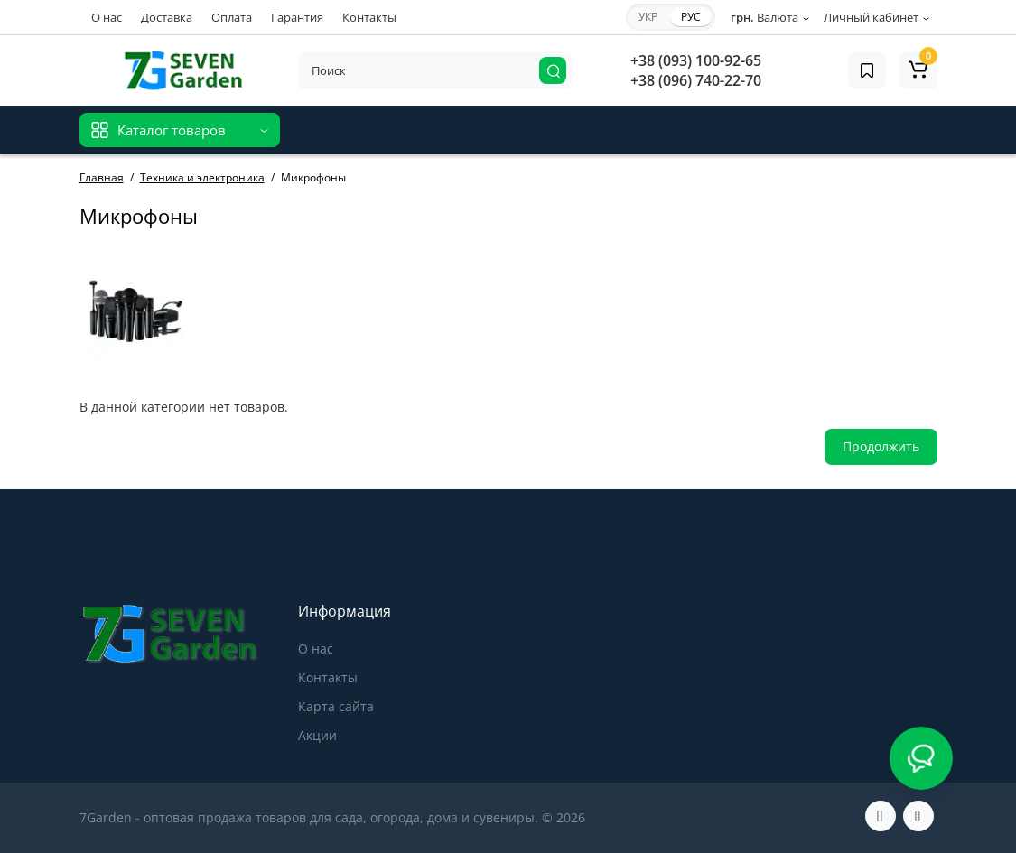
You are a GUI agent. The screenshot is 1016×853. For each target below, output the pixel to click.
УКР (647, 16)
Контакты (369, 17)
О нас (106, 17)
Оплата (231, 17)
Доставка (166, 17)
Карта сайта (336, 706)
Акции (317, 735)
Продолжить (881, 446)
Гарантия (297, 17)
